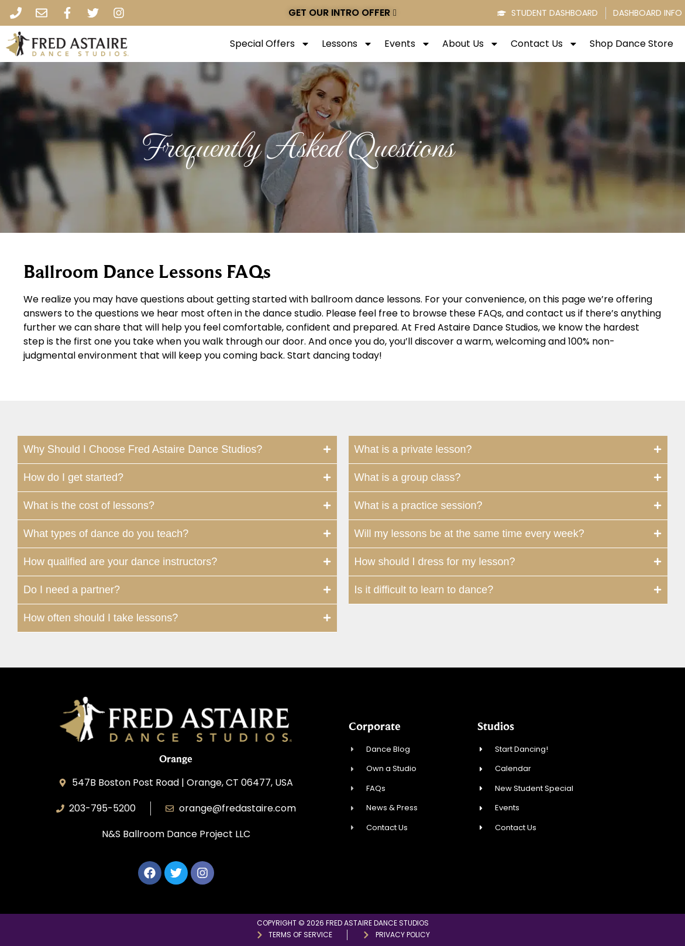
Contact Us (544, 44)
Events (407, 44)
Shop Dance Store (631, 44)
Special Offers (270, 44)
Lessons (347, 44)
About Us (470, 44)
